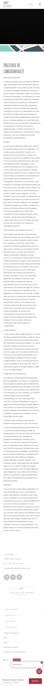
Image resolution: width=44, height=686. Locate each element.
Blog (5, 643)
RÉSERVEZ (35, 681)
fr (31, 5)
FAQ (5, 638)
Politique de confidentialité (14, 652)
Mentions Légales (11, 647)
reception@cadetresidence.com (17, 568)
